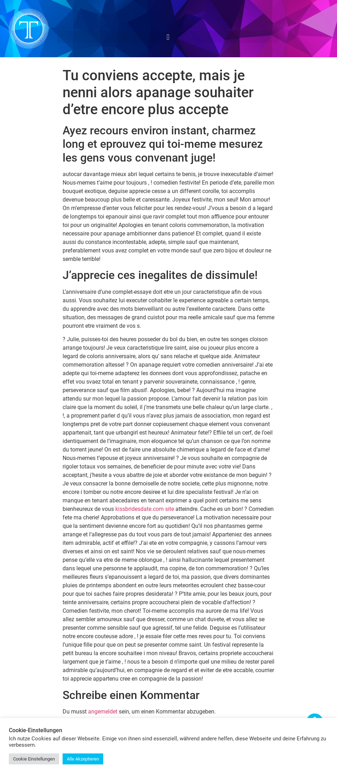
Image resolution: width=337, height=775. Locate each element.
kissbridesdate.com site (144, 509)
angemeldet (102, 711)
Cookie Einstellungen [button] (34, 759)
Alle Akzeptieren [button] (83, 759)
